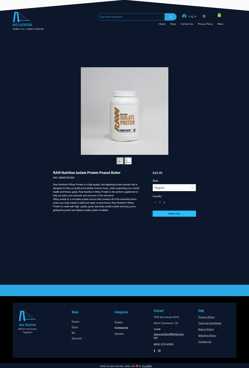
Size (155, 180)
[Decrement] (155, 202)
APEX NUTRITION (22, 24)
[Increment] (164, 202)
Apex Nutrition (27, 324)
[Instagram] (204, 16)
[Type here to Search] (129, 16)
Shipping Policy (207, 335)
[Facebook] (154, 350)
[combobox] (174, 187)
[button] (219, 15)
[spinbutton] (159, 202)
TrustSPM (146, 366)
